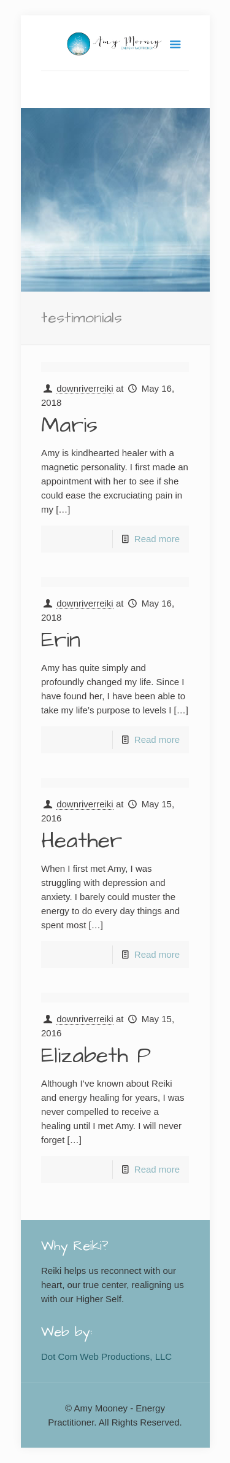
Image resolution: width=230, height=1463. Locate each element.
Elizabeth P (96, 1055)
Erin (60, 640)
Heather (81, 840)
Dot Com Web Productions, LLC (106, 1356)
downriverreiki (84, 388)
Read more (157, 539)
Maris (69, 425)
